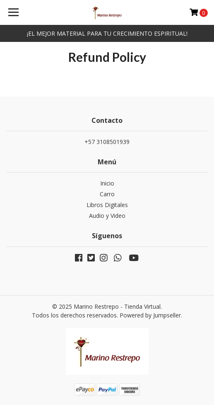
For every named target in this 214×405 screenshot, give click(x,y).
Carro (107, 194)
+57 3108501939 (107, 142)
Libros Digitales (107, 205)
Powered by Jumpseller (150, 315)
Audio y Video (107, 216)
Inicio (107, 183)
